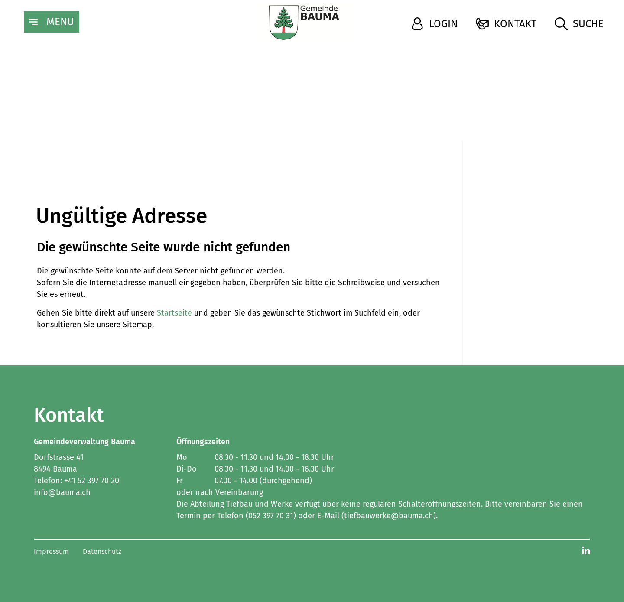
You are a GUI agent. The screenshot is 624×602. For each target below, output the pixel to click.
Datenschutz (102, 551)
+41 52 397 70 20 (91, 480)
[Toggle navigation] (51, 22)
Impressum (51, 551)
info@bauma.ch (62, 492)
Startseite (174, 313)
